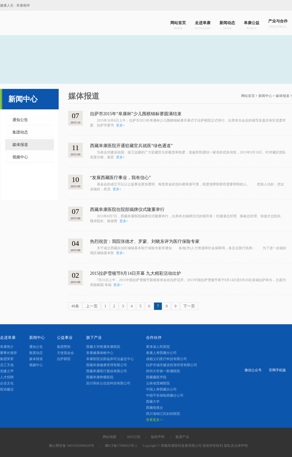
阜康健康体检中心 (99, 353)
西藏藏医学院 (156, 377)
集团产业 (182, 437)
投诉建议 (7, 389)
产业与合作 (278, 24)
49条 (75, 306)
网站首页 (178, 24)
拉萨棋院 (64, 359)
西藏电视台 (154, 407)
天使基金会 (65, 353)
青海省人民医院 (158, 347)
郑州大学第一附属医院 (163, 371)
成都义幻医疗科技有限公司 (166, 359)
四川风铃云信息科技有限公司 (108, 383)
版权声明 (157, 437)
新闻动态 (227, 24)
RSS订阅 (133, 437)
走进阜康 (203, 24)
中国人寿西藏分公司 (161, 389)
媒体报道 (20, 145)
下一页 (189, 306)
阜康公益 (251, 24)
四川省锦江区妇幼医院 (163, 414)
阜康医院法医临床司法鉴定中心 (110, 359)
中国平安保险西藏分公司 (164, 395)
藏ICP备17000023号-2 (121, 445)
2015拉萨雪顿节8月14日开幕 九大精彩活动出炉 (135, 273)
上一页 (92, 306)
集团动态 (20, 132)
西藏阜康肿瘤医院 (99, 377)
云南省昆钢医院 (158, 383)
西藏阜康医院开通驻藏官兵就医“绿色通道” (131, 145)
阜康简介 (7, 347)
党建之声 (7, 371)
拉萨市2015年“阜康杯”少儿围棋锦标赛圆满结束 (136, 113)
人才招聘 (7, 377)
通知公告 (20, 120)
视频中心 (20, 157)
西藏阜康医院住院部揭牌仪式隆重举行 (127, 209)
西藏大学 (153, 401)
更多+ (120, 125)
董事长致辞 (8, 353)
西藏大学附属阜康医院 (103, 347)
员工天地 (7, 365)
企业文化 (7, 383)
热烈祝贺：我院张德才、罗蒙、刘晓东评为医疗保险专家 (145, 241)
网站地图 (109, 437)
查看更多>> (155, 420)
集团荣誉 (7, 359)
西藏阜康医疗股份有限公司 (106, 371)
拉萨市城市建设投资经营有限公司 (171, 365)
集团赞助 (64, 347)
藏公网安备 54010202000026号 (71, 445)
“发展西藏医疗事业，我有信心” (120, 177)
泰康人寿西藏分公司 (161, 353)
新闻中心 (265, 96)
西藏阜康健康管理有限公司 (106, 365)
